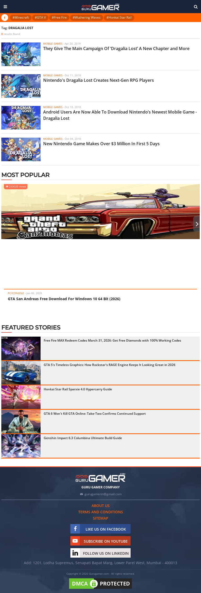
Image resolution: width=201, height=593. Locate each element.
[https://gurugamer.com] (100, 477)
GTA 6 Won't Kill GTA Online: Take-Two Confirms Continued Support (95, 413)
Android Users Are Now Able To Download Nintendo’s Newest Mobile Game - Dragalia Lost (120, 115)
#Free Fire (59, 17)
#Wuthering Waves (86, 17)
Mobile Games (52, 43)
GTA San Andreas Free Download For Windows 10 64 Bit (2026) (64, 298)
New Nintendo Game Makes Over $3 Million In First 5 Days (101, 144)
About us (101, 505)
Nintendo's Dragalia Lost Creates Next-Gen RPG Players (98, 80)
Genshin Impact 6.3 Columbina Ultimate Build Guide (83, 438)
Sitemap (100, 518)
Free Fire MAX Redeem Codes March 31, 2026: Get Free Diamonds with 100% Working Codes (112, 340)
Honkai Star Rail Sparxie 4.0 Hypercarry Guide (78, 389)
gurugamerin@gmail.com (103, 494)
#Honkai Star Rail (119, 17)
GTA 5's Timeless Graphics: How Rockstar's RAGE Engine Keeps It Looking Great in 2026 (109, 365)
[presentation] (4, 224)
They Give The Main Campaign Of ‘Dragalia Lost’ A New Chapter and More (116, 48)
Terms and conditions (100, 511)
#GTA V (40, 17)
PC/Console (16, 293)
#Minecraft (21, 17)
